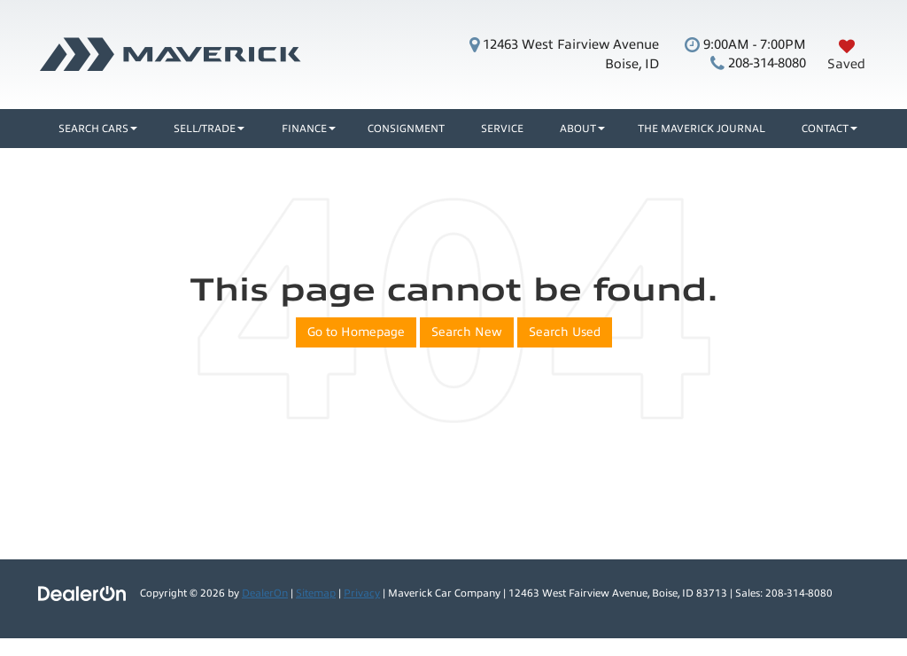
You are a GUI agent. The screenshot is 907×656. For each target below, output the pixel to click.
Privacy (362, 593)
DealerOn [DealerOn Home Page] (265, 593)
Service (502, 128)
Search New (466, 332)
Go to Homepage (356, 332)
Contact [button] (825, 128)
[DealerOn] (82, 592)
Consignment (406, 128)
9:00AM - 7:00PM (745, 44)
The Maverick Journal (701, 128)
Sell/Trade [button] (205, 128)
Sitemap (316, 593)
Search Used (565, 332)
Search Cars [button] (93, 128)
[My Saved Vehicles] (846, 54)
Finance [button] (304, 128)
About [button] (578, 128)
